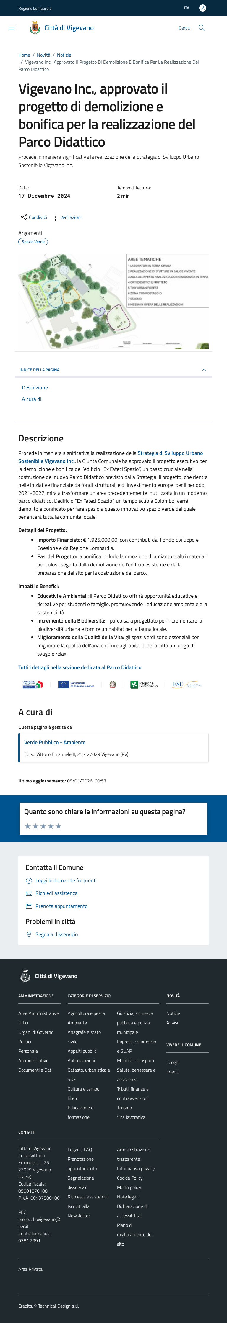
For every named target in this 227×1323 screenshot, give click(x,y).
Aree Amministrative (38, 1013)
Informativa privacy (136, 1168)
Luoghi (172, 1062)
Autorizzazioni (81, 1060)
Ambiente (77, 1022)
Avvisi (172, 1022)
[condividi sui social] (33, 217)
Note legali (127, 1196)
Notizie (173, 1013)
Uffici (23, 1022)
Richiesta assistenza (88, 1196)
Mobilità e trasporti (135, 1060)
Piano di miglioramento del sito (135, 1234)
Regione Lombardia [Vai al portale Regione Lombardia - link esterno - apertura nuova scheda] (34, 8)
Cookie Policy (130, 1177)
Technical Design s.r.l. (58, 1305)
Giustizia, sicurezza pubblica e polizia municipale (135, 1023)
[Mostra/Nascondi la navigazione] (11, 27)
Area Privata (30, 1269)
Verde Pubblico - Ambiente (54, 742)
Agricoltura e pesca (86, 1013)
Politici (24, 1041)
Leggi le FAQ (80, 1149)
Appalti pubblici (82, 1051)
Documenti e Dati (35, 1069)
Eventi (172, 1071)
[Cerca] (201, 28)
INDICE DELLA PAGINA (113, 369)
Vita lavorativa (131, 1117)
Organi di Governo (35, 1032)
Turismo (124, 1107)
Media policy (129, 1187)
